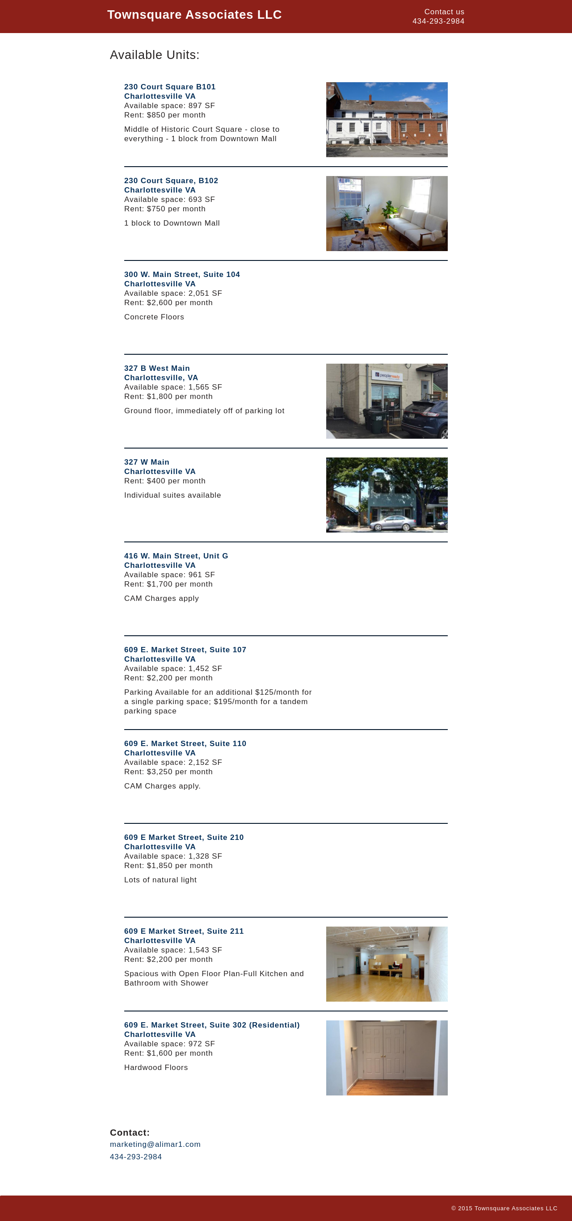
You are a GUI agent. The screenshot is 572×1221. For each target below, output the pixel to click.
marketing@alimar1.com (155, 1144)
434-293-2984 (438, 21)
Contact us (445, 12)
